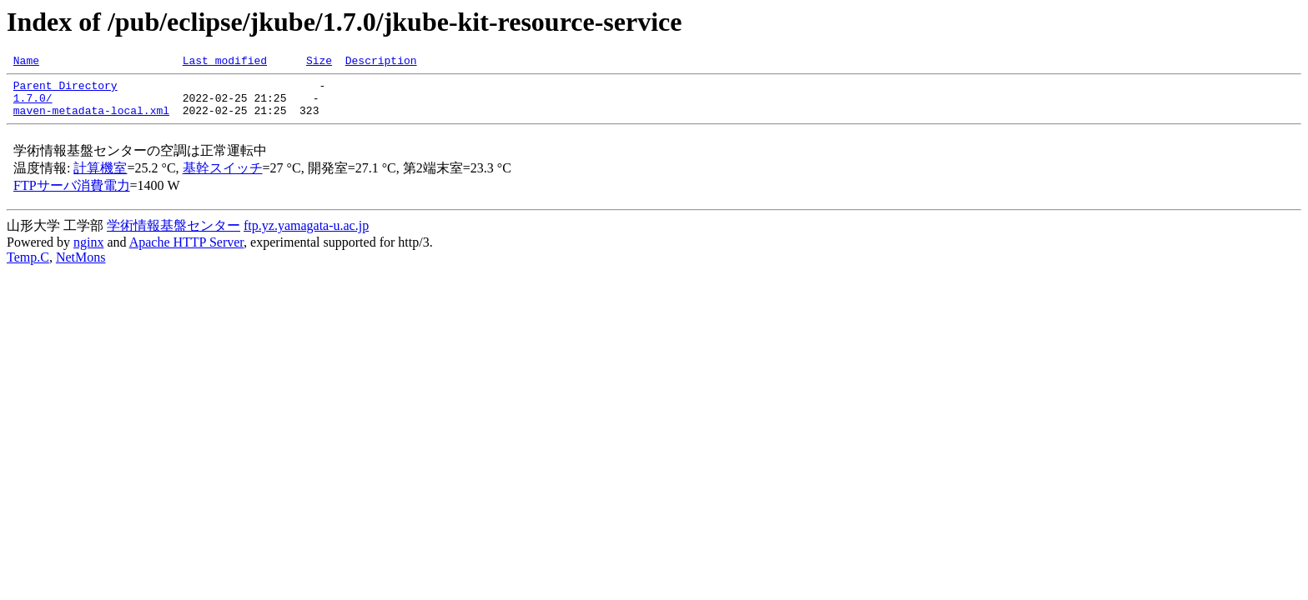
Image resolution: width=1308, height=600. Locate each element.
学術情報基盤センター (173, 235)
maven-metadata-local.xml (91, 120)
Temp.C (28, 267)
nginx (88, 252)
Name (26, 62)
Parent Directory (65, 90)
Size (319, 62)
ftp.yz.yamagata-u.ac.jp (306, 235)
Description (381, 62)
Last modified (225, 62)
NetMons (81, 267)
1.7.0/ (33, 105)
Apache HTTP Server (186, 252)
